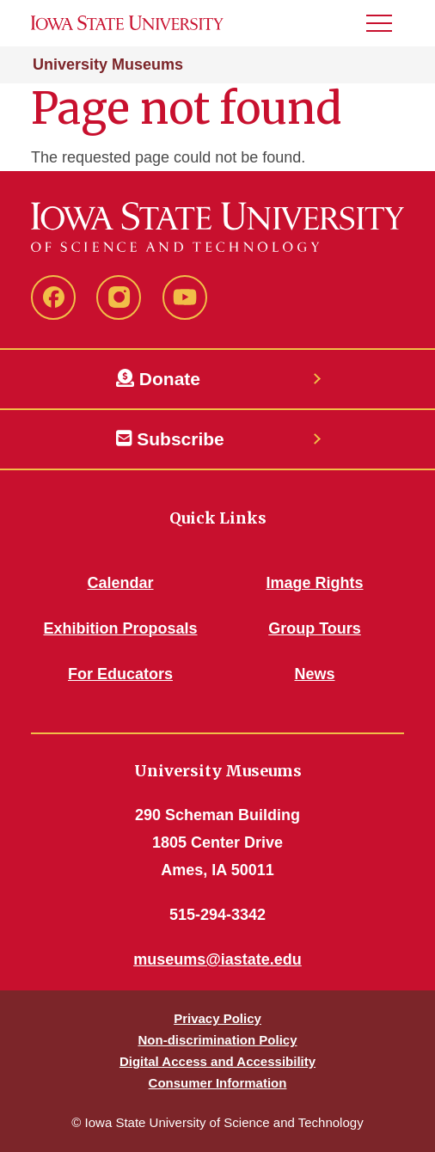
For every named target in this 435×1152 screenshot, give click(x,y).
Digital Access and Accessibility (217, 1061)
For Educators (120, 674)
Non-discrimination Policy (217, 1040)
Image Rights (314, 582)
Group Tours (314, 628)
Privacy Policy (217, 1018)
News (314, 674)
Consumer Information (218, 1082)
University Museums (108, 64)
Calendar (120, 582)
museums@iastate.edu (217, 959)
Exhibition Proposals (120, 628)
